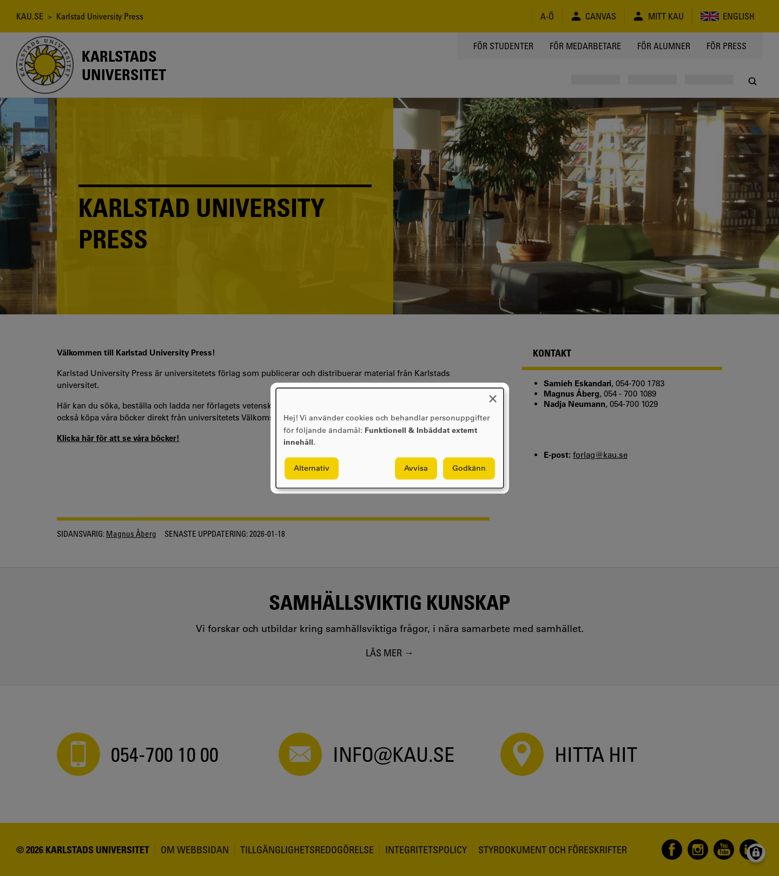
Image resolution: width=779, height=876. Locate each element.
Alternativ (311, 468)
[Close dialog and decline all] (493, 394)
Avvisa (416, 468)
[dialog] (390, 438)
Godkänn (469, 468)
